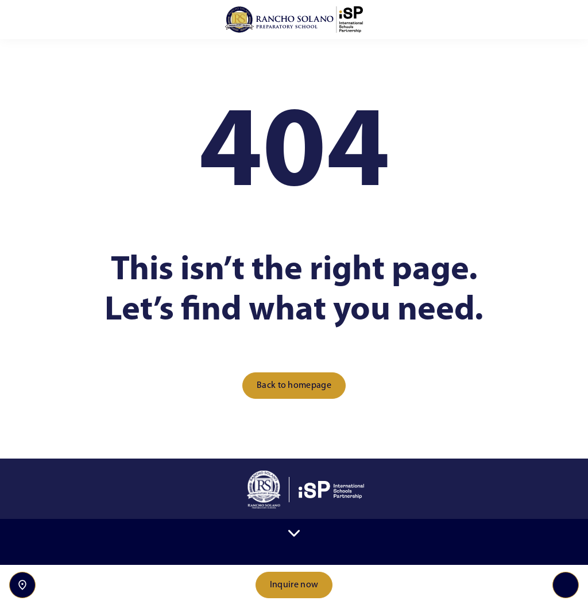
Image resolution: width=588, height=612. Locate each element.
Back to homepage (294, 385)
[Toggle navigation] (565, 585)
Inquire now (294, 585)
